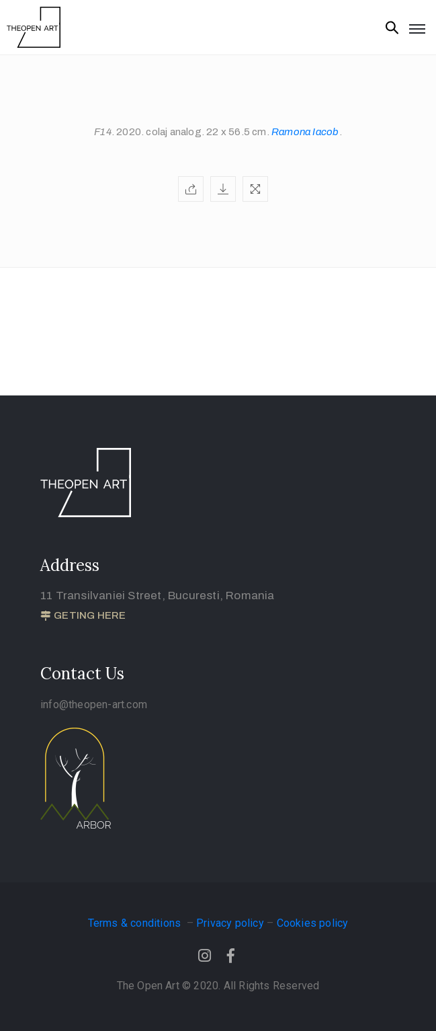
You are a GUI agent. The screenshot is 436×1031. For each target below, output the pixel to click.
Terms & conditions (136, 923)
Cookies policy (313, 923)
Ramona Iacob (305, 131)
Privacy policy (230, 923)
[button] (83, 616)
